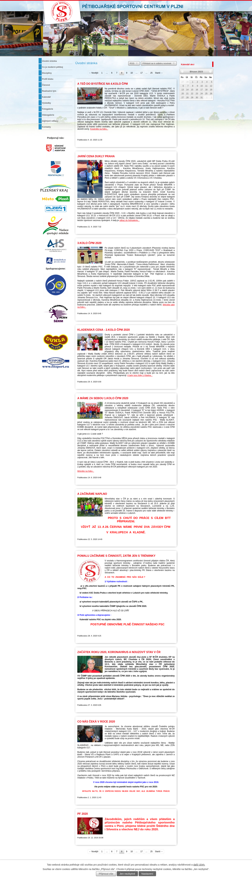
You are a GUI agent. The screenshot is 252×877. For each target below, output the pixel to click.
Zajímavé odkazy (50, 121)
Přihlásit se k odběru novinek (158, 63)
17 (141, 73)
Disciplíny (47, 73)
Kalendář (46, 97)
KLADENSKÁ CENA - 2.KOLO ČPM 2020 (103, 329)
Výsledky (46, 103)
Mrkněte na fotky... (85, 471)
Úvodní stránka (49, 61)
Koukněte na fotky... (99, 129)
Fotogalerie (47, 109)
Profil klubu (47, 79)
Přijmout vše (106, 873)
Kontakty (46, 127)
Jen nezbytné (127, 873)
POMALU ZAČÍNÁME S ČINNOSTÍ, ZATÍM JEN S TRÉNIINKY (116, 555)
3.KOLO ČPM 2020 (89, 242)
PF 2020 (82, 813)
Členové (46, 85)
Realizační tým (49, 91)
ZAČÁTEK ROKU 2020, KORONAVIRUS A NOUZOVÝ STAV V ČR (118, 652)
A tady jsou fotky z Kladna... (139, 375)
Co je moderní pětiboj (52, 67)
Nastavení (147, 873)
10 (131, 73)
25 (151, 73)
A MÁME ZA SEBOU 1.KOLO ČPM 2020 (102, 398)
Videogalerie (48, 115)
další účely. (199, 864)
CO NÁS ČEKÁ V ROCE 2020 (96, 721)
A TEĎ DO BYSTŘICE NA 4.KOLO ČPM (102, 83)
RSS (134, 63)
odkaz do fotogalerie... (129, 220)
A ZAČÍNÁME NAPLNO (92, 493)
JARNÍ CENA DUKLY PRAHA (96, 156)
